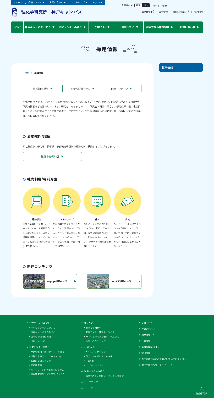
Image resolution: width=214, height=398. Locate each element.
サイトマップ (78, 2)
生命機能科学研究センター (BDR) (47, 351)
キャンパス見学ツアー (97, 351)
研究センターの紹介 (39, 347)
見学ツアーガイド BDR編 (99, 356)
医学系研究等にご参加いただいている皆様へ (163, 359)
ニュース (88, 388)
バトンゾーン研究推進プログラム (47, 369)
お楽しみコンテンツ (96, 341)
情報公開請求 (179, 11)
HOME (26, 73)
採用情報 (198, 12)
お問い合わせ (56, 2)
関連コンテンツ (119, 88)
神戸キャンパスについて (43, 327)
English (96, 2)
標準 (138, 5)
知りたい (88, 322)
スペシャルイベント (96, 365)
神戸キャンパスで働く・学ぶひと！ (103, 336)
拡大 (146, 5)
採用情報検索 (50, 156)
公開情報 (163, 12)
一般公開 (90, 360)
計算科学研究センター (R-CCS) (46, 356)
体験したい (89, 347)
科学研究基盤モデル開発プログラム (49, 374)
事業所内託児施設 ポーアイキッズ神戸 (105, 376)
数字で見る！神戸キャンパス (100, 332)
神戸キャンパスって (39, 322)
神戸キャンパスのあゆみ (43, 332)
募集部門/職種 (40, 88)
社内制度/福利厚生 (80, 88)
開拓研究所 (36, 365)
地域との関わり (93, 327)
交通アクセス (35, 2)
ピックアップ (91, 382)
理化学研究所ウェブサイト (154, 365)
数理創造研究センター (42, 360)
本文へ (17, 2)
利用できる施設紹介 (94, 371)
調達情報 (146, 11)
